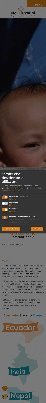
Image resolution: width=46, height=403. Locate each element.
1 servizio (13, 205)
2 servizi (12, 199)
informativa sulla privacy (11, 191)
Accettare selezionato (11, 229)
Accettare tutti (37, 229)
